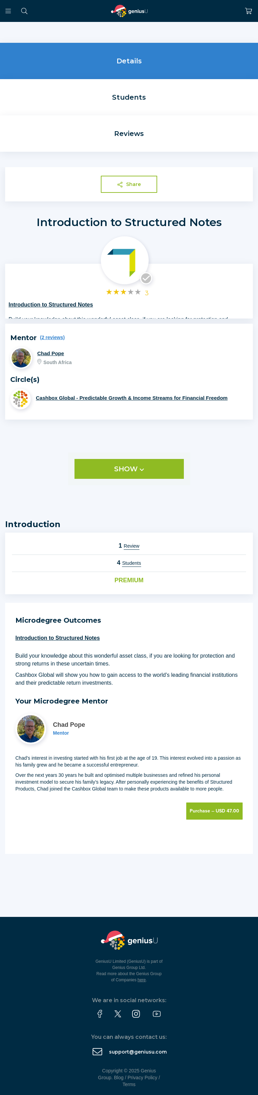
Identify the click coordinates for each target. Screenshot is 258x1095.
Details (129, 61)
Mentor (61, 733)
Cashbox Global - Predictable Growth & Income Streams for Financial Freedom (132, 398)
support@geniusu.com (138, 1052)
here (142, 980)
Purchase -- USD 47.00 (214, 811)
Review (131, 546)
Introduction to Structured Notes (129, 222)
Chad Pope (50, 353)
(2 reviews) (52, 337)
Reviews (129, 133)
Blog (119, 1077)
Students (129, 97)
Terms (128, 1084)
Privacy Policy (142, 1077)
